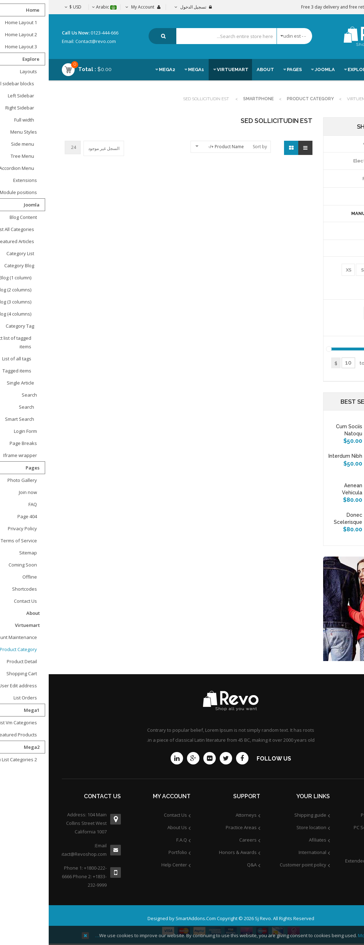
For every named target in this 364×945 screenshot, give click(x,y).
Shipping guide (262, 815)
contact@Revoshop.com (35, 854)
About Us (128, 827)
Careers (199, 840)
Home (344, 98)
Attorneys (197, 815)
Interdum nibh (297, 456)
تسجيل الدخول (144, 7)
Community (335, 873)
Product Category (261, 98)
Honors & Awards (189, 852)
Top (356, 125)
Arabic (55, 7)
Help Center (125, 864)
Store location (263, 827)
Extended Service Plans (321, 861)
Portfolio (129, 852)
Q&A (203, 864)
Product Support (329, 815)
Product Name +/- (177, 147)
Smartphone (209, 98)
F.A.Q (133, 840)
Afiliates (269, 840)
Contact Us (126, 815)
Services (338, 848)
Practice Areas (192, 827)
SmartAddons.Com (147, 918)
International (264, 852)
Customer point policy (254, 864)
